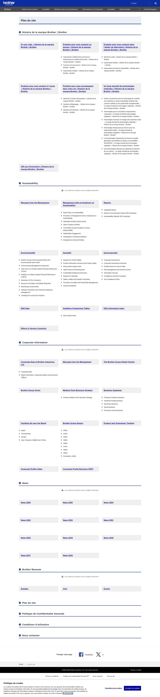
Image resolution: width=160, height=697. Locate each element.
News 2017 (26, 555)
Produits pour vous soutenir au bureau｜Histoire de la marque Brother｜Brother (77, 47)
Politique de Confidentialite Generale (43, 614)
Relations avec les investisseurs (66, 9)
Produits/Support (150, 9)
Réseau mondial (136, 670)
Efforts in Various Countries (33, 328)
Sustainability (30, 183)
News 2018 (108, 538)
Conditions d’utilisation (35, 624)
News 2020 (26, 538)
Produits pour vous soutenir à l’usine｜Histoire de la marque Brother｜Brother (38, 88)
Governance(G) (110, 253)
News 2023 (26, 520)
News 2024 (108, 503)
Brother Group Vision (30, 390)
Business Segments (113, 390)
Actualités (111, 9)
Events (107, 589)
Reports (107, 203)
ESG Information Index (114, 308)
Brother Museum (31, 569)
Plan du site (29, 603)
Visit (65, 589)
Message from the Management (35, 203)
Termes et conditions (52, 676)
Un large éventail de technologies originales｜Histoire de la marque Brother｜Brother (119, 88)
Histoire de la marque (30, 9)
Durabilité (45, 9)
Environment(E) (28, 253)
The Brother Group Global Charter (119, 362)
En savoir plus (68, 694)
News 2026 (26, 503)
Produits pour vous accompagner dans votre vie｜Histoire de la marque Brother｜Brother (78, 88)
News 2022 (68, 520)
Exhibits (24, 589)
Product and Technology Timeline (119, 423)
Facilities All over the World (33, 423)
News (25, 483)
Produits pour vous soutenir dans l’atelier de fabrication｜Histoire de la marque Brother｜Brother (121, 47)
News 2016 (68, 555)
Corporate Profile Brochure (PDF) (78, 469)
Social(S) (67, 253)
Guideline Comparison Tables (76, 308)
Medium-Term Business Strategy (78, 390)
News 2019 (68, 538)
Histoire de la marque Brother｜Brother (44, 32)
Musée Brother (125, 9)
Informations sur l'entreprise (92, 9)
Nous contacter (31, 635)
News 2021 (108, 520)
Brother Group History (73, 423)
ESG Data (25, 308)
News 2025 (68, 503)
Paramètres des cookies (113, 689)
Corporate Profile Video (31, 469)
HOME (21, 664)
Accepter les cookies (132, 689)
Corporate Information (35, 342)
